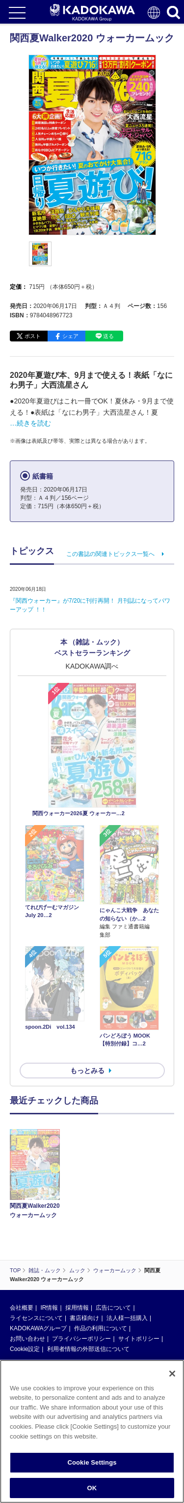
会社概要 (21, 949)
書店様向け (84, 959)
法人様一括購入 (127, 959)
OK (92, 1491)
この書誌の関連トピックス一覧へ (110, 554)
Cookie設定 (25, 990)
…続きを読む (30, 423)
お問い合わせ (27, 980)
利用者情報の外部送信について (88, 990)
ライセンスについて (36, 959)
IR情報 (49, 949)
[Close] (172, 1377)
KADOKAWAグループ (38, 970)
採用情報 (77, 949)
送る (108, 336)
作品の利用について (100, 970)
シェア (70, 336)
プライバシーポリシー (81, 980)
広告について (113, 949)
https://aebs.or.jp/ (32, 1102)
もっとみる (87, 783)
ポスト (33, 336)
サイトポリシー (138, 980)
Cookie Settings (91, 1466)
